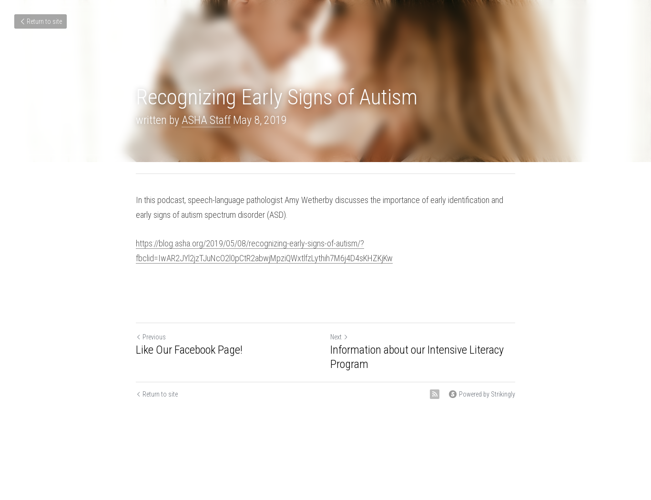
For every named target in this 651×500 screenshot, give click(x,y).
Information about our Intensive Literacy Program (417, 357)
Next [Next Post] (339, 337)
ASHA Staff (206, 120)
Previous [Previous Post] (151, 337)
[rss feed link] (434, 394)
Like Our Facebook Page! (189, 350)
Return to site (40, 21)
